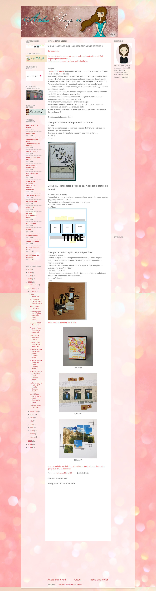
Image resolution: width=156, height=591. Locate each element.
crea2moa (30, 207)
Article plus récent (57, 579)
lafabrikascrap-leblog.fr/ (32, 174)
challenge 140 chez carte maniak (35, 337)
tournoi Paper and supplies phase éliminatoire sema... (35, 398)
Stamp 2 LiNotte (32, 241)
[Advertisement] (78, 559)
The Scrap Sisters (33, 195)
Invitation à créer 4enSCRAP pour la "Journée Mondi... (36, 353)
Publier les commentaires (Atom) (70, 585)
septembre (34, 411)
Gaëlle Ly (30, 229)
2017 (30, 279)
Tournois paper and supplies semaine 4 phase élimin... (35, 316)
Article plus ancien (99, 579)
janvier (32, 437)
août (32, 414)
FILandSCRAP (31, 201)
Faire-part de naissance (34, 307)
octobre (33, 291)
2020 (30, 269)
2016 (30, 282)
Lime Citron (30, 133)
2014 (30, 444)
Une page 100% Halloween (36, 324)
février (32, 434)
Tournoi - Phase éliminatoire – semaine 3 (35, 330)
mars (32, 431)
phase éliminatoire (57, 71)
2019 (30, 272)
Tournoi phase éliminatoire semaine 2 (35, 344)
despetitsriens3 (32, 151)
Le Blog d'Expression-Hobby (31, 215)
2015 (30, 441)
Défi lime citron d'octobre (35, 406)
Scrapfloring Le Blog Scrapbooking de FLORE (33, 142)
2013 (30, 447)
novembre (34, 288)
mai (31, 424)
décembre (34, 285)
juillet (32, 418)
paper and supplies (80, 56)
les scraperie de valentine (32, 256)
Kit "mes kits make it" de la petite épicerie (36, 301)
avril (32, 427)
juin (31, 421)
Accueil (78, 579)
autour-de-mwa (32, 235)
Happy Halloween (34, 295)
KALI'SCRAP (31, 223)
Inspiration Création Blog (31, 166)
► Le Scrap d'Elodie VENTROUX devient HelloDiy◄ (30, 185)
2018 (30, 276)
